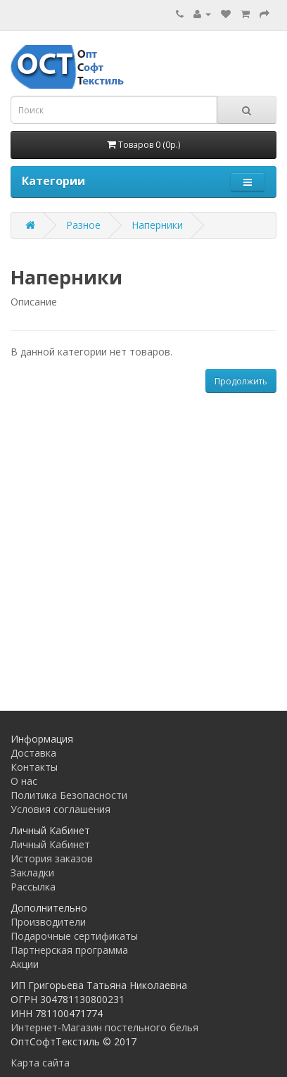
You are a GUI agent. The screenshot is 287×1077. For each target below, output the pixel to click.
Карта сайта (40, 1062)
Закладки (32, 872)
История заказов (52, 858)
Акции (25, 964)
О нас (24, 781)
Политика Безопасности (69, 795)
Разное (83, 225)
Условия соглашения (60, 809)
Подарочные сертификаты (74, 936)
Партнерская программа (69, 950)
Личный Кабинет (50, 844)
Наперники (157, 225)
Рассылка (33, 886)
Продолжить (241, 381)
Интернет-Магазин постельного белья (104, 1027)
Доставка (33, 753)
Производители (48, 921)
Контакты (34, 767)
